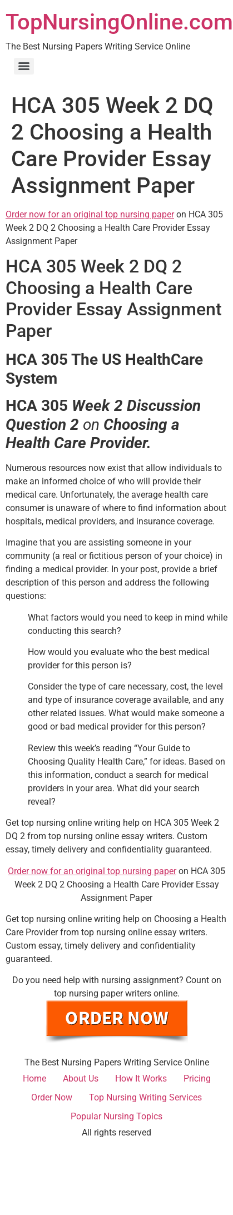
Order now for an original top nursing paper (90, 214)
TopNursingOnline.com (119, 22)
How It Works (141, 1078)
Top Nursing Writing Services (145, 1097)
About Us (80, 1078)
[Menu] (24, 66)
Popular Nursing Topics (116, 1116)
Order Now (51, 1097)
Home (34, 1078)
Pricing (197, 1078)
